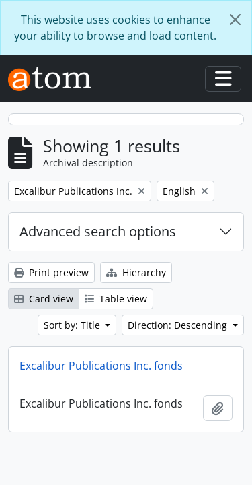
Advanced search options (97, 231)
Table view (116, 298)
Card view (43, 298)
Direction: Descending (179, 325)
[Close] (235, 19)
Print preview (51, 272)
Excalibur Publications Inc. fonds (101, 365)
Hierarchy (136, 272)
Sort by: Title (73, 325)
